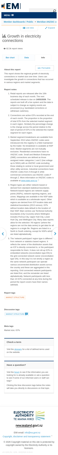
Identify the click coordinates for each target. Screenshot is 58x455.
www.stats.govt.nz (29, 180)
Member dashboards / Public (18, 22)
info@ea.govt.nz (32, 432)
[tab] (10, 58)
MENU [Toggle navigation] (8, 15)
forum (16, 372)
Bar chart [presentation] (10, 57)
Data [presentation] (26, 57)
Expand (50, 28)
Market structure (15, 297)
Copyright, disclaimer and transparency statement (26, 436)
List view (28, 28)
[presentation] (43, 58)
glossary (18, 349)
